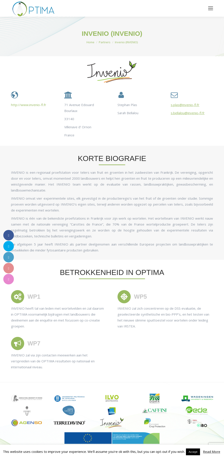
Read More (211, 451)
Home (90, 42)
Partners (104, 42)
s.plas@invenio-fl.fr (185, 105)
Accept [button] (193, 452)
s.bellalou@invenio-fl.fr (188, 113)
